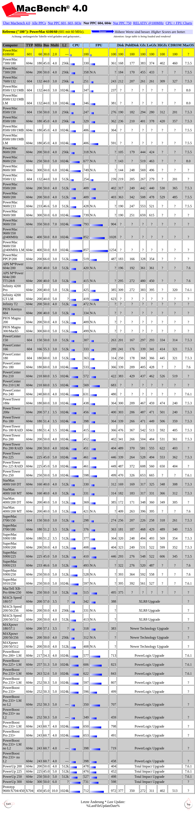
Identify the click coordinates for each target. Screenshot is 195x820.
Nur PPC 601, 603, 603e (64, 23)
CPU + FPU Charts (179, 23)
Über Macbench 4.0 (16, 23)
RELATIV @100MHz (148, 23)
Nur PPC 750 (122, 23)
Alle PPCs (39, 23)
